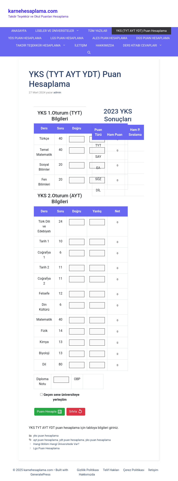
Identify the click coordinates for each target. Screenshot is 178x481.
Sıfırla (76, 411)
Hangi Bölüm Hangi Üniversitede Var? (56, 444)
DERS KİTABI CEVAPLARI (145, 45)
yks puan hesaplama (46, 435)
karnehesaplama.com (32, 11)
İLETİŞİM (81, 45)
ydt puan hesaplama (71, 439)
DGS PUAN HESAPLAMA (153, 38)
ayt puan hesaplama (45, 439)
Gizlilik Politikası (88, 470)
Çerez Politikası (133, 470)
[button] (89, 52)
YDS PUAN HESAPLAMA (24, 38)
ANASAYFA (19, 31)
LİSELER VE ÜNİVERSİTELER (59, 30)
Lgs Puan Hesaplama (46, 448)
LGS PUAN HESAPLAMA (67, 38)
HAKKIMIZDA (105, 45)
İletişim (153, 470)
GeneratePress (40, 474)
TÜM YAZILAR (97, 31)
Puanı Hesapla (49, 411)
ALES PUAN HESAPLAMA (110, 38)
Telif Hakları (111, 470)
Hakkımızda (87, 474)
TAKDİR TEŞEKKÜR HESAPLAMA (43, 45)
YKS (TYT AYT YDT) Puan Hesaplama (141, 31)
